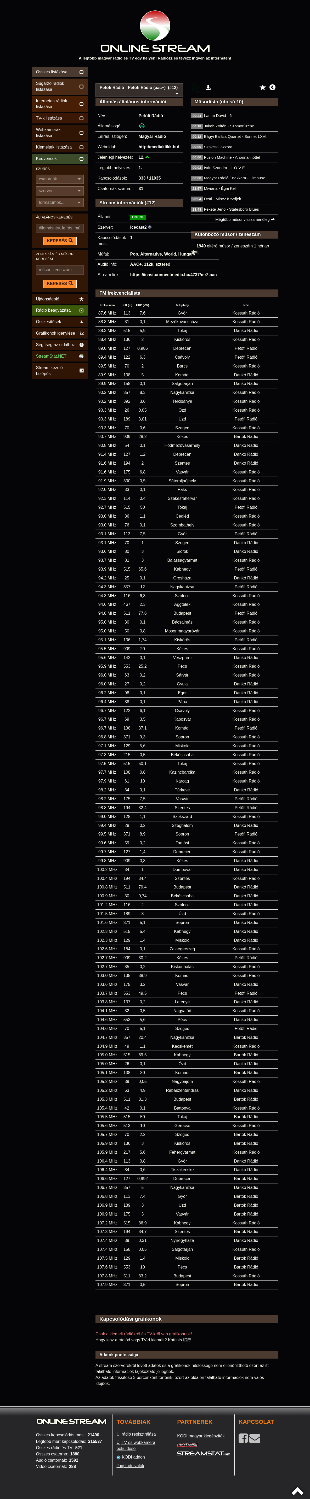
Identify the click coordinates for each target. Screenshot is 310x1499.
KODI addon (130, 1457)
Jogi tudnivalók (130, 1466)
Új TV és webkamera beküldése (135, 1445)
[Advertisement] (186, 73)
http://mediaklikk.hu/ (159, 147)
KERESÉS (60, 240)
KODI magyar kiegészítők (200, 1436)
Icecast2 (138, 227)
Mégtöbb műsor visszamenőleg (245, 219)
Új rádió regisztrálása (136, 1434)
